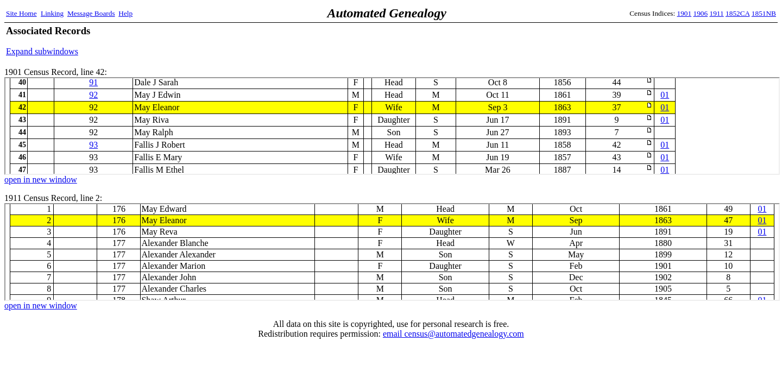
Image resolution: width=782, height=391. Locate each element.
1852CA (737, 13)
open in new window (40, 179)
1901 (684, 13)
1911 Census (392, 252)
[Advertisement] (649, 40)
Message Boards (91, 13)
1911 (717, 13)
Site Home (21, 13)
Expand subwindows (42, 51)
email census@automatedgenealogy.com (453, 333)
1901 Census (392, 126)
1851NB (764, 13)
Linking (52, 13)
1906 (700, 13)
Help (125, 13)
